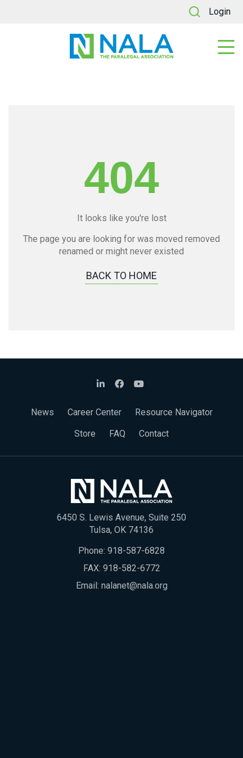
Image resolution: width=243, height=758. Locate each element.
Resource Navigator (174, 412)
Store (85, 433)
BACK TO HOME (121, 275)
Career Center (95, 412)
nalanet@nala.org (134, 585)
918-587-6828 (136, 550)
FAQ (117, 433)
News (42, 412)
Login (220, 11)
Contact (154, 433)
